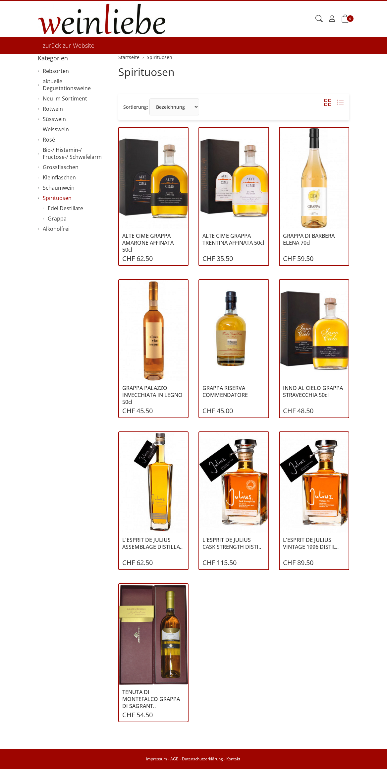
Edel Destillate (65, 208)
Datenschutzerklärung (202, 759)
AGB (174, 759)
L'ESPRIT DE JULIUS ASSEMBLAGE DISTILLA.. (152, 543)
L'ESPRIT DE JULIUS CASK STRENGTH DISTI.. (231, 543)
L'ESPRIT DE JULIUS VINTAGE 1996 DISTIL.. (311, 543)
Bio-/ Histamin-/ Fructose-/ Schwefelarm (72, 153)
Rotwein (53, 108)
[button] (319, 19)
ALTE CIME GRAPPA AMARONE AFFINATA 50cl (148, 242)
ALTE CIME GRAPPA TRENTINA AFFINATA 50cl (233, 239)
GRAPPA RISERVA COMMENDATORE (225, 392)
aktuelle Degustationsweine (67, 85)
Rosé (49, 139)
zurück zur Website (68, 45)
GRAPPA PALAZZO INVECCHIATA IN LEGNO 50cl (152, 395)
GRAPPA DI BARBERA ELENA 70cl (309, 239)
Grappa (57, 218)
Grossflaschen (61, 167)
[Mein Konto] (332, 19)
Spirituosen (146, 72)
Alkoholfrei (56, 228)
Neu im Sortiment (65, 98)
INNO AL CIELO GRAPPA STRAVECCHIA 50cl (313, 392)
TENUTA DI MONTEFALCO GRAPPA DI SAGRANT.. (151, 699)
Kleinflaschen (59, 177)
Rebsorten (56, 71)
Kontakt (233, 759)
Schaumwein (59, 187)
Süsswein (54, 119)
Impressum (156, 759)
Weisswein (56, 129)
